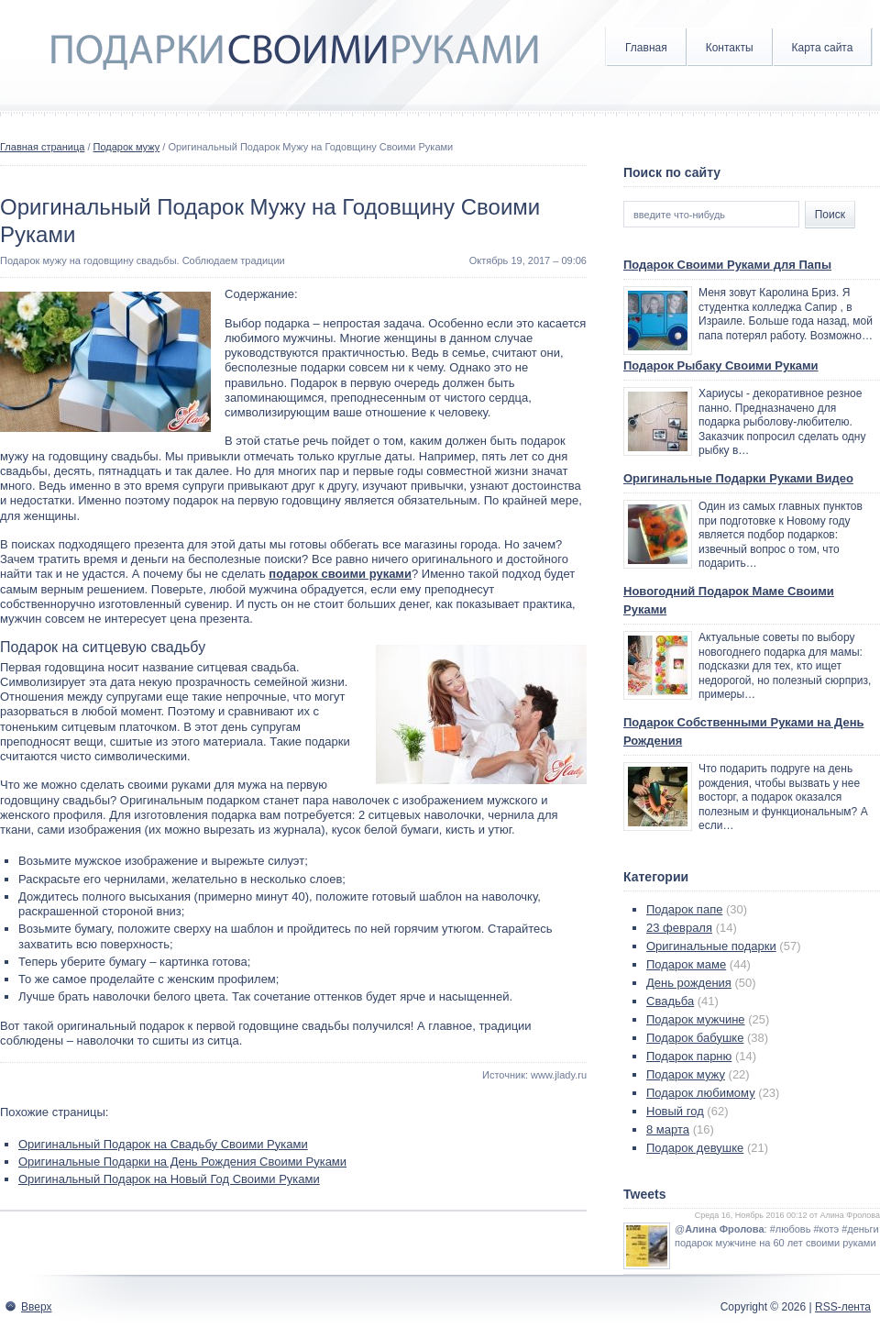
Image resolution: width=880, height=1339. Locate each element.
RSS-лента (843, 1306)
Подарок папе (684, 909)
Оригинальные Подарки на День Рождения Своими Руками (182, 1161)
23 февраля (679, 928)
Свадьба (670, 1001)
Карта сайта (822, 47)
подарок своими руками (340, 574)
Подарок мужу (127, 146)
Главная (646, 47)
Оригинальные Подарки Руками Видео (738, 478)
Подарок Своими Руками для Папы (727, 264)
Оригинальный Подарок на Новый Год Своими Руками (169, 1179)
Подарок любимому (700, 1093)
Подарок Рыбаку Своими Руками (721, 365)
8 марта (667, 1129)
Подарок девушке (694, 1148)
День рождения (689, 983)
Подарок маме (686, 964)
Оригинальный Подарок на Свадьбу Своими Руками (163, 1144)
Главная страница (42, 146)
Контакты (730, 47)
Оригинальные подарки (711, 946)
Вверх (36, 1306)
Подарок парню (689, 1056)
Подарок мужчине (695, 1019)
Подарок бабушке (694, 1038)
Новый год (675, 1111)
